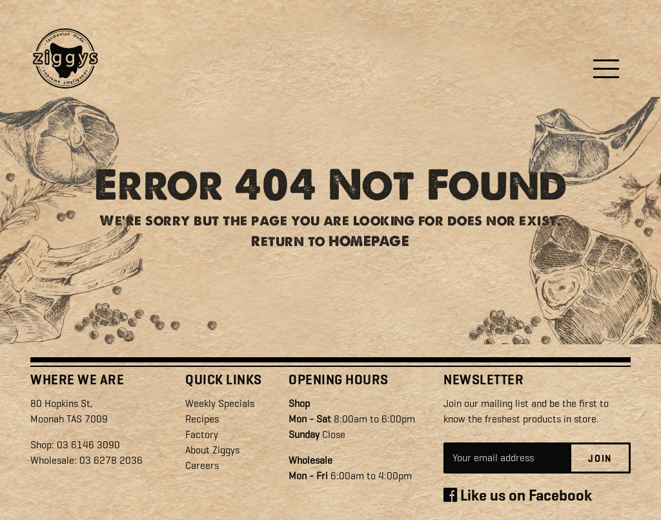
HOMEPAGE (369, 244)
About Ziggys (212, 450)
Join (600, 458)
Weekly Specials (219, 403)
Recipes (202, 419)
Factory (201, 434)
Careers (202, 465)
